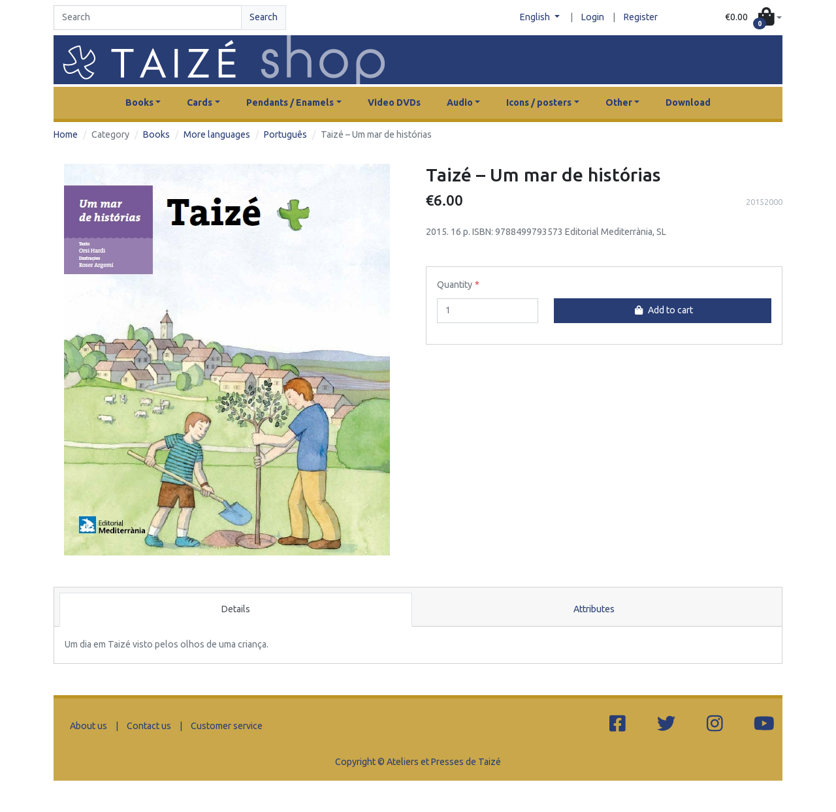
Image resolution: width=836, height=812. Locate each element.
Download (688, 102)
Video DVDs (394, 102)
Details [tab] (235, 609)
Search (263, 17)
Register (641, 17)
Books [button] (139, 102)
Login (592, 17)
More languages (217, 134)
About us (88, 726)
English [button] (536, 17)
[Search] (148, 17)
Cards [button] (199, 102)
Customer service (227, 726)
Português (285, 134)
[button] (753, 18)
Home (66, 134)
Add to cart (662, 310)
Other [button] (618, 102)
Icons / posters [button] (538, 102)
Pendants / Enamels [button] (290, 102)
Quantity (454, 284)
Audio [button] (460, 102)
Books (156, 134)
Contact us (149, 726)
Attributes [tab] (594, 609)
